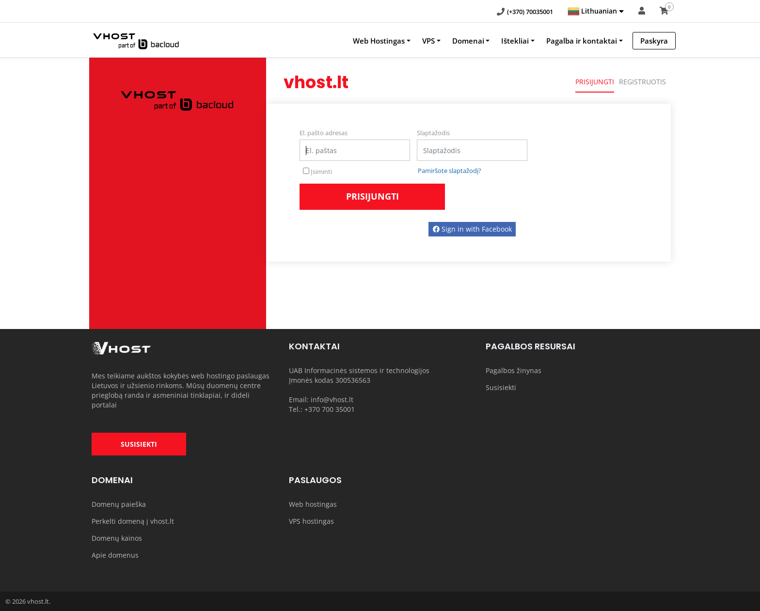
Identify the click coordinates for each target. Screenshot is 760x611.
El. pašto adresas (324, 132)
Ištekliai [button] (515, 41)
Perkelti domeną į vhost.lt (133, 521)
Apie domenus (115, 555)
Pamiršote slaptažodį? (449, 170)
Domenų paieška (119, 504)
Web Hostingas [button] (379, 41)
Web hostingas (313, 504)
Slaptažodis (433, 132)
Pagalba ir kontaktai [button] (581, 41)
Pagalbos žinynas (513, 370)
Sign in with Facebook (472, 229)
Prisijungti (594, 81)
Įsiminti (317, 171)
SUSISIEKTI (139, 444)
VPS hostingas (311, 521)
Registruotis (642, 81)
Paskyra (654, 41)
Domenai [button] (468, 41)
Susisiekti (501, 387)
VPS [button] (428, 41)
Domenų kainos (117, 538)
